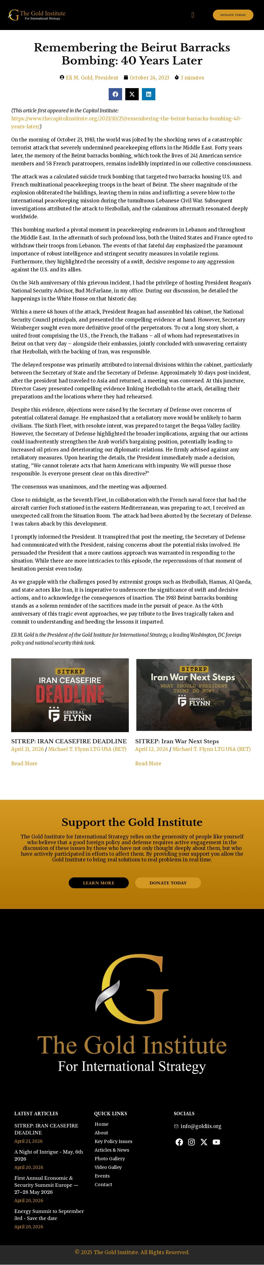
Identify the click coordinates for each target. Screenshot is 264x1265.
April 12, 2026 (151, 749)
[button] (115, 94)
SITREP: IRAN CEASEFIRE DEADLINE (69, 741)
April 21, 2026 (27, 749)
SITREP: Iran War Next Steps (177, 741)
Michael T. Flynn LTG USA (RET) (87, 749)
